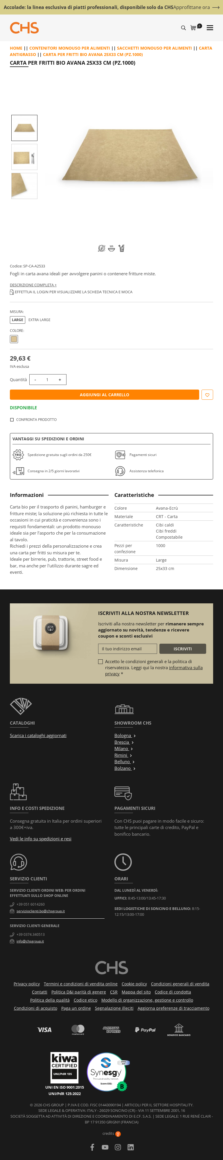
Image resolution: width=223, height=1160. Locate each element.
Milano (123, 748)
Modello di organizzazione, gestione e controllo (147, 1000)
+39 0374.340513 (31, 934)
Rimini (123, 755)
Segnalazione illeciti (114, 1008)
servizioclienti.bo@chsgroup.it (41, 911)
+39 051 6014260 (31, 904)
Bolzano (125, 768)
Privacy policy (27, 984)
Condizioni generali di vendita (180, 984)
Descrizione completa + (33, 284)
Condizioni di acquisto (35, 1008)
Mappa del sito (136, 992)
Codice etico (85, 1000)
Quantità (18, 379)
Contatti (39, 992)
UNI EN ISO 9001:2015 (64, 1087)
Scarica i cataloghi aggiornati (38, 735)
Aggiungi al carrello (104, 394)
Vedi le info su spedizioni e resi (40, 839)
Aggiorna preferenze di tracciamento (173, 1008)
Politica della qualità (50, 1000)
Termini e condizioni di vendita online (81, 984)
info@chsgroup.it (30, 941)
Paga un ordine (76, 1008)
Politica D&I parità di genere (78, 992)
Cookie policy (134, 984)
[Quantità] (47, 379)
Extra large (39, 319)
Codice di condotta (173, 992)
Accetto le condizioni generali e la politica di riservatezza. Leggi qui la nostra (154, 667)
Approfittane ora (191, 7)
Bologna (125, 735)
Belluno (124, 761)
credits (111, 1133)
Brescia (124, 742)
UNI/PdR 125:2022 (64, 1093)
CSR (114, 992)
